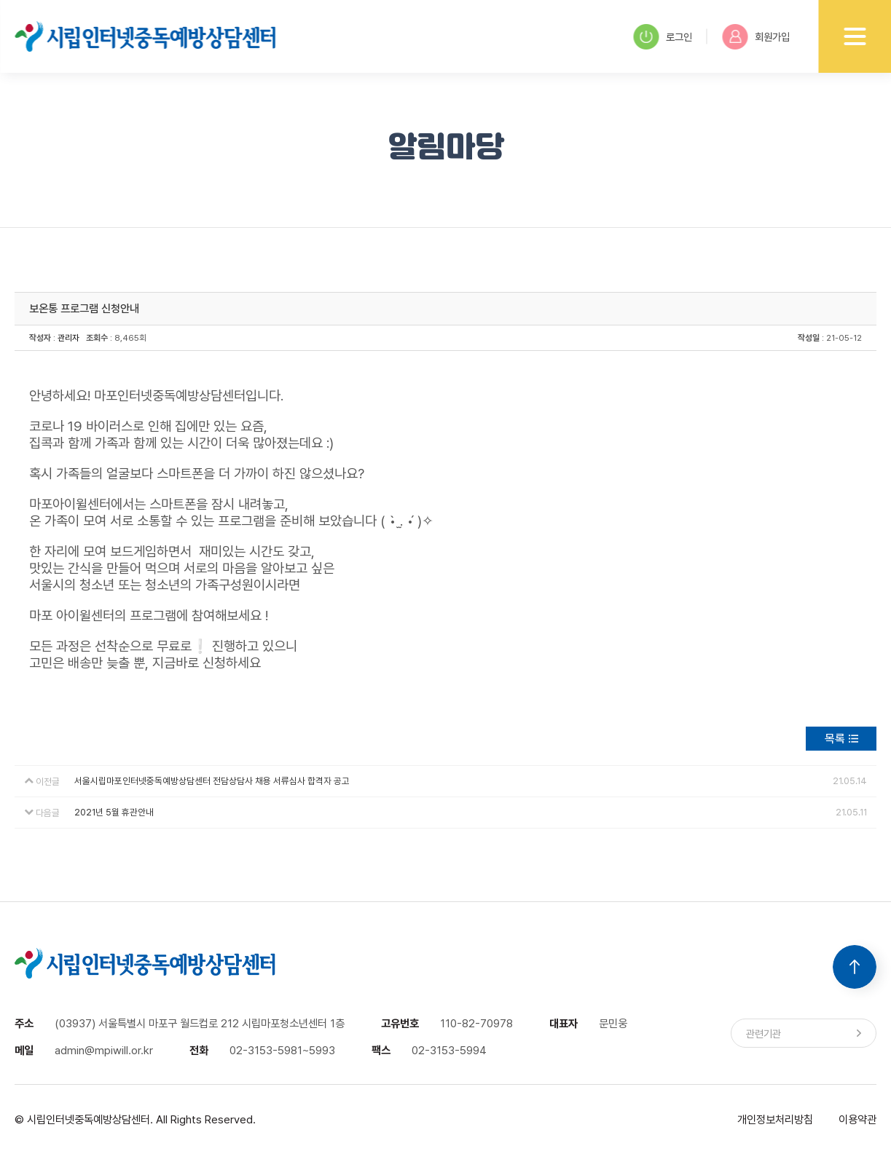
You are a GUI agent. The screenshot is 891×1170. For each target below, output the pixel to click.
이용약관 (857, 1119)
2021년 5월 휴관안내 (114, 812)
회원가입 (756, 37)
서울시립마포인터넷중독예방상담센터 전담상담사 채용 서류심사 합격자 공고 (212, 780)
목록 (835, 739)
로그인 (662, 37)
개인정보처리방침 (775, 1119)
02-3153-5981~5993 (282, 1050)
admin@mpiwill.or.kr (104, 1050)
